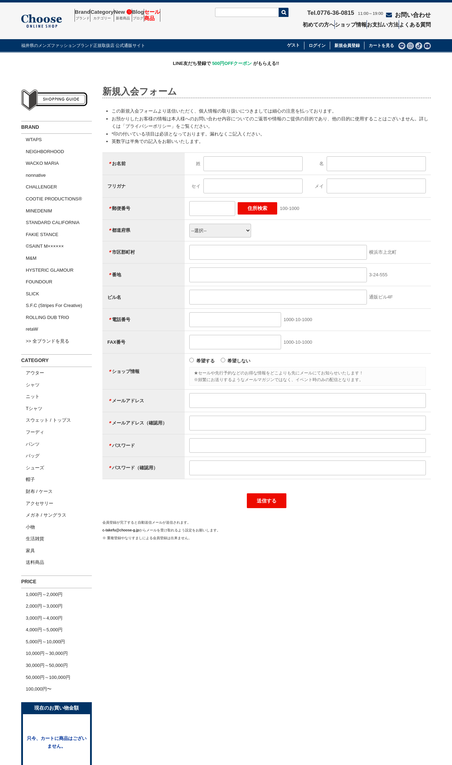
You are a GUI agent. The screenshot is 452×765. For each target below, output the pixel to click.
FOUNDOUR (34, 237)
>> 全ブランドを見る (43, 282)
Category (114, 15)
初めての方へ (316, 23)
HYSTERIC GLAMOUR (45, 228)
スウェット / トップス (43, 348)
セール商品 (200, 698)
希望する (202, 351)
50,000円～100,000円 (43, 550)
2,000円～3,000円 (39, 495)
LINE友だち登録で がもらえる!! (226, 53)
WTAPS (29, 128)
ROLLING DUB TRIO (43, 264)
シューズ (30, 384)
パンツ (28, 366)
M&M (26, 219)
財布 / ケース (34, 402)
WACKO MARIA (37, 146)
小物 (25, 430)
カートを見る (381, 36)
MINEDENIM (34, 182)
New (144, 15)
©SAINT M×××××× (40, 210)
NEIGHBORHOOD (40, 137)
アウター (30, 311)
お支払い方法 (384, 23)
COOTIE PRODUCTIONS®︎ (49, 173)
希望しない (236, 351)
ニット (28, 330)
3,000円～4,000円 (39, 504)
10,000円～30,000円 (42, 532)
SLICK (28, 246)
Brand (87, 15)
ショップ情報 (350, 23)
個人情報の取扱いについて (298, 710)
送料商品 (30, 457)
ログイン (317, 36)
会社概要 (34, 710)
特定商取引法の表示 (292, 698)
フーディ (30, 357)
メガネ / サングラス (41, 420)
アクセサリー (35, 412)
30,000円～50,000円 (42, 540)
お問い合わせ (409, 13)
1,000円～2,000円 (39, 486)
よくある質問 (418, 23)
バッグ (28, 375)
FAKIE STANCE (37, 201)
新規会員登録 (347, 36)
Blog (168, 15)
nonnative (31, 155)
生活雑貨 (30, 439)
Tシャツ (29, 339)
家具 (25, 448)
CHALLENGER (36, 164)
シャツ (28, 321)
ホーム (32, 698)
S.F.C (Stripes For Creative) (49, 255)
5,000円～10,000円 (40, 522)
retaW (27, 273)
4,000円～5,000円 (39, 513)
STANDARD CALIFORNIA (48, 191)
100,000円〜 (34, 559)
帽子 (25, 393)
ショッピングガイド (46, 722)
